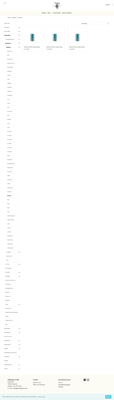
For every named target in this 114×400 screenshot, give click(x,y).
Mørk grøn (10, 167)
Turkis (8, 228)
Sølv (8, 224)
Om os (60, 382)
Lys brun (9, 131)
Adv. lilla (9, 171)
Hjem (9, 17)
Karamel (9, 111)
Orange (9, 191)
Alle (7, 260)
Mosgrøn (9, 159)
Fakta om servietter (39, 385)
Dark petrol (10, 67)
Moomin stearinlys (10, 280)
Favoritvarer (57, 13)
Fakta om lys (37, 382)
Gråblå (9, 83)
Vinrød (9, 232)
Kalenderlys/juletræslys (11, 312)
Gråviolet (9, 95)
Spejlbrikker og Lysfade (10, 352)
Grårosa (9, 91)
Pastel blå (10, 244)
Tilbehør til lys (9, 320)
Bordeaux (10, 59)
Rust (8, 204)
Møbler (6, 360)
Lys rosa (9, 147)
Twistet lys (8, 284)
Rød (8, 208)
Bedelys (7, 300)
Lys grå (9, 135)
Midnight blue (11, 163)
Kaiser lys (7, 296)
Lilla (8, 123)
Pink (8, 199)
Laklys (7, 316)
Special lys (9, 256)
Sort (8, 212)
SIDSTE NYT (7, 23)
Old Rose (9, 179)
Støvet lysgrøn (11, 216)
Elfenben (9, 71)
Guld (8, 103)
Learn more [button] (41, 397)
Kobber (9, 119)
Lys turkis (9, 139)
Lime (8, 127)
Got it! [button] (108, 397)
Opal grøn (10, 187)
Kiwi (8, 115)
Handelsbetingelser (64, 385)
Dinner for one (8, 336)
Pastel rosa (10, 240)
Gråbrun (9, 87)
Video (49, 13)
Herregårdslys (9, 288)
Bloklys (14, 17)
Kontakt (60, 387)
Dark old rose (10, 63)
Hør (8, 107)
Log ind (107, 5)
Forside (44, 13)
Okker (8, 175)
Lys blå (9, 143)
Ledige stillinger (67, 13)
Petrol (9, 195)
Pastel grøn (10, 248)
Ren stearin (8, 268)
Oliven (9, 183)
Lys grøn (9, 151)
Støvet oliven (10, 220)
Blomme (9, 51)
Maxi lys (7, 292)
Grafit (8, 75)
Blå (8, 55)
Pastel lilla (10, 236)
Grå (8, 79)
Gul (8, 99)
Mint (8, 155)
